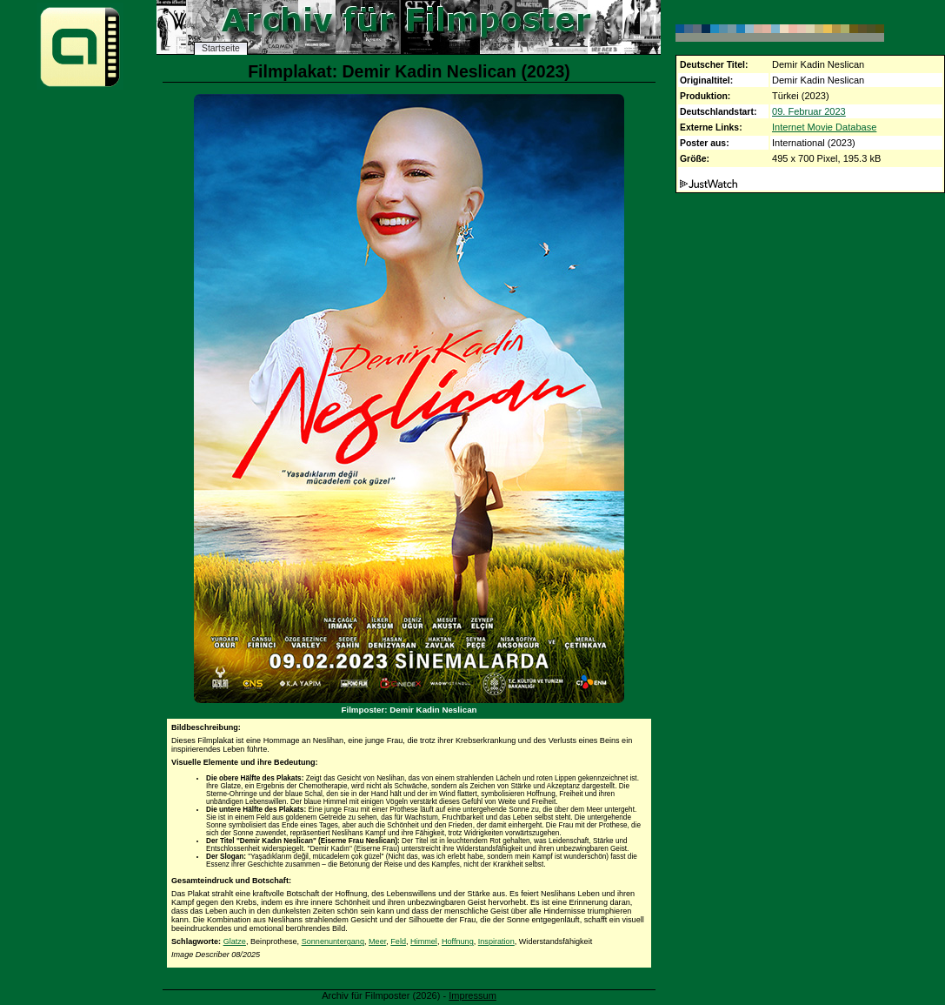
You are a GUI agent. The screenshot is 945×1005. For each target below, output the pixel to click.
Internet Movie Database (824, 127)
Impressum (472, 995)
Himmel (423, 941)
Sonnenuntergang (333, 941)
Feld (398, 941)
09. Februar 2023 (809, 111)
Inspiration (496, 941)
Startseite (221, 48)
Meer (377, 941)
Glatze (234, 941)
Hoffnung (458, 941)
